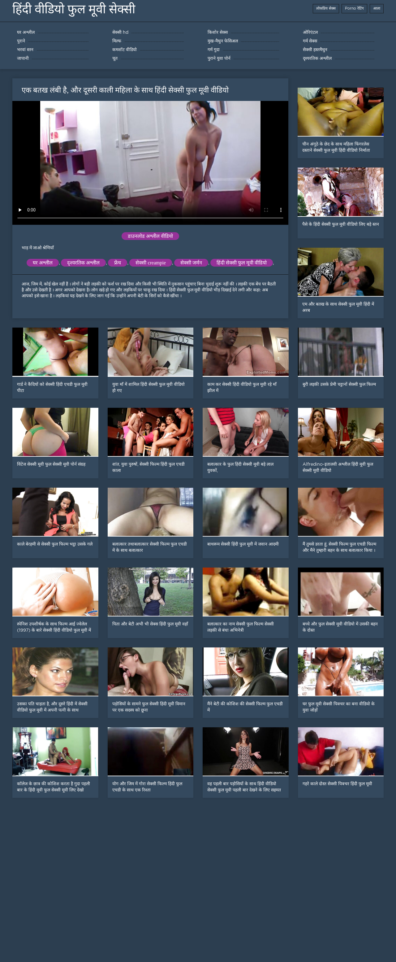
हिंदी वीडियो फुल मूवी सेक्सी (73, 9)
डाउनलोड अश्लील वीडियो (150, 236)
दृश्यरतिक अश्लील (83, 262)
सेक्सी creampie (151, 262)
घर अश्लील (43, 262)
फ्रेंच (117, 262)
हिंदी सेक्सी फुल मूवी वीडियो (242, 262)
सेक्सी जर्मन (191, 262)
